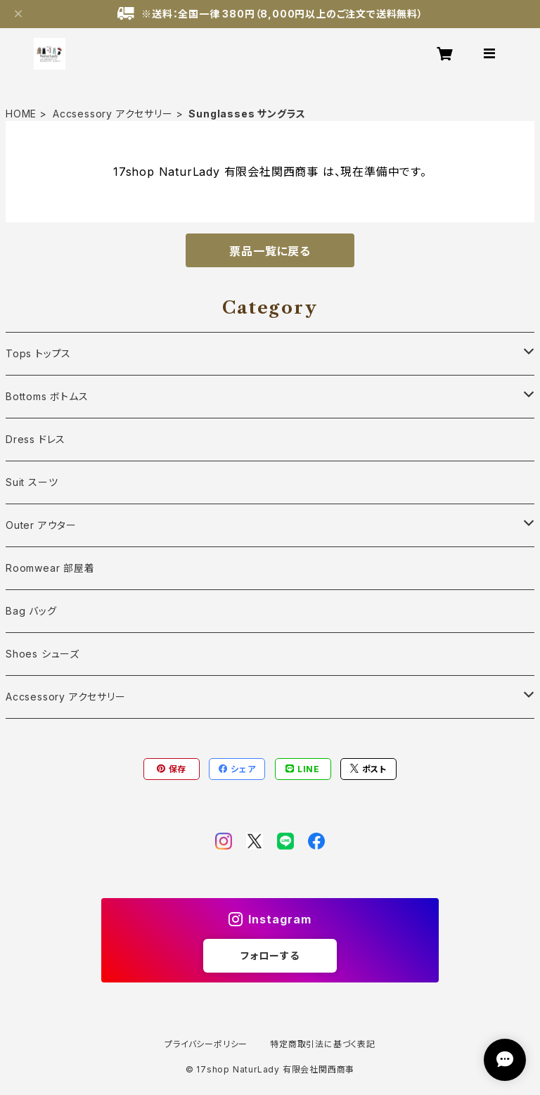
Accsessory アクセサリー (113, 114)
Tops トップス (38, 353)
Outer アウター (41, 525)
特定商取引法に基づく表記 (322, 1044)
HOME (21, 114)
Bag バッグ (31, 611)
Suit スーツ (32, 482)
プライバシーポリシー (206, 1044)
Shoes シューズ (42, 654)
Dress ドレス (35, 439)
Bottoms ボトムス (47, 396)
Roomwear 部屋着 (50, 568)
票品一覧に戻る (270, 251)
